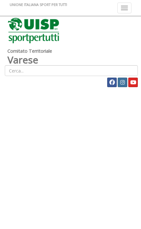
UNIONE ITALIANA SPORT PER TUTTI (38, 4)
